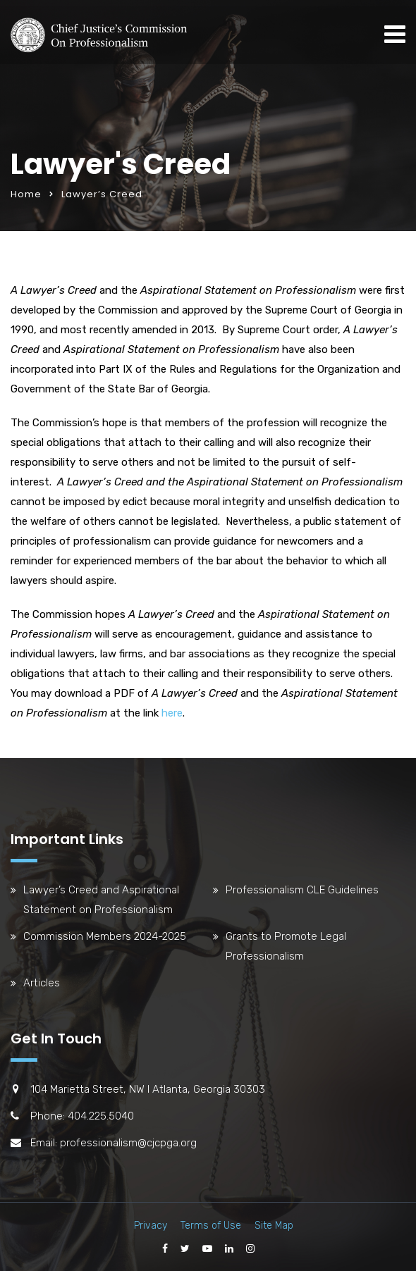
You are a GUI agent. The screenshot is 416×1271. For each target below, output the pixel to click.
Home (26, 194)
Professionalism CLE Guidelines (302, 890)
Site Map (274, 1226)
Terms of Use (211, 1226)
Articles (41, 982)
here (172, 713)
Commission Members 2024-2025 (104, 936)
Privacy (150, 1226)
